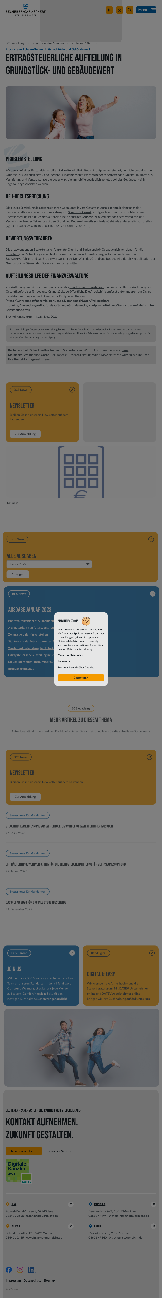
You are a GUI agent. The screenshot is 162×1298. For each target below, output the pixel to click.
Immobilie (79, 179)
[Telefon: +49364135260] (17, 1216)
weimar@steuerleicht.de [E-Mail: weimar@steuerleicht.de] (45, 1238)
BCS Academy (15, 43)
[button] (129, 11)
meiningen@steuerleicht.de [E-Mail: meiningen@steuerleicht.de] (130, 1216)
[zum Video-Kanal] (109, 11)
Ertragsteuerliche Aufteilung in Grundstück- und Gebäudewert (48, 49)
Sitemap (49, 1281)
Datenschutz (32, 1281)
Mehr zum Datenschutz (71, 655)
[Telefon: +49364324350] (17, 1238)
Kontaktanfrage (25, 359)
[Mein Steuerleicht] (119, 11)
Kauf (19, 170)
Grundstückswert (79, 212)
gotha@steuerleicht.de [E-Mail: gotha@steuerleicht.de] (127, 1238)
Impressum (13, 1281)
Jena (125, 350)
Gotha (45, 355)
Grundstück (90, 217)
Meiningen (15, 355)
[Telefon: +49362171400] (99, 1238)
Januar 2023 (84, 43)
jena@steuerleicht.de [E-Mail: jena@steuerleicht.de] (43, 1216)
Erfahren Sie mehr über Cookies (76, 667)
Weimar (29, 355)
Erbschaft (12, 254)
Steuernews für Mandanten (50, 43)
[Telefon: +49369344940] (99, 1216)
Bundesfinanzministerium (86, 287)
